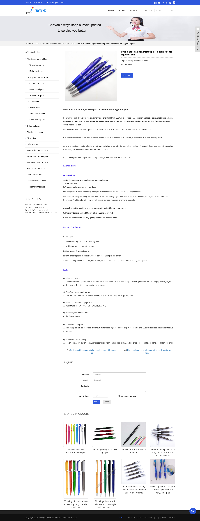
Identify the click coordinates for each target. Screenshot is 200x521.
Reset (107, 401)
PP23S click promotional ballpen (134, 451)
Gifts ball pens (33, 101)
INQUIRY (127, 75)
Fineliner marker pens (36, 180)
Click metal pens (36, 83)
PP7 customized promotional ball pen (76, 451)
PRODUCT (134, 10)
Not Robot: (84, 396)
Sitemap (172, 518)
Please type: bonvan (127, 396)
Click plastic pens (67, 43)
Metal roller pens (36, 95)
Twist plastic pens (36, 71)
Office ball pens (33, 126)
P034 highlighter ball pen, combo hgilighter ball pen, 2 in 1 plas (162, 489)
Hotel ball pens (33, 107)
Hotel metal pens (36, 119)
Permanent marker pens (37, 162)
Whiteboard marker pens (38, 156)
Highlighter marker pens (37, 168)
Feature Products (146, 518)
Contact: (85, 374)
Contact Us (131, 518)
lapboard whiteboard (36, 187)
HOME (111, 10)
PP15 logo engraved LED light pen (105, 451)
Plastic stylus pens (35, 132)
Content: (85, 386)
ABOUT (121, 10)
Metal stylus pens (34, 138)
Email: (86, 380)
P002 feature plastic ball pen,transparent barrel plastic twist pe (163, 452)
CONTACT (147, 10)
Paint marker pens (35, 174)
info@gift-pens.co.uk (55, 2)
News (164, 518)
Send (96, 401)
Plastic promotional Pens (46, 43)
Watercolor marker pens (37, 150)
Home (28, 43)
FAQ (157, 518)
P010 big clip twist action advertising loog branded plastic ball (76, 504)
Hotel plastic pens (36, 113)
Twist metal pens (36, 89)
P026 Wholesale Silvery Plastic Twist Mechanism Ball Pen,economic (134, 489)
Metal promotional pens (37, 77)
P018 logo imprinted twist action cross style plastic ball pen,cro (105, 504)
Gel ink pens (32, 144)
